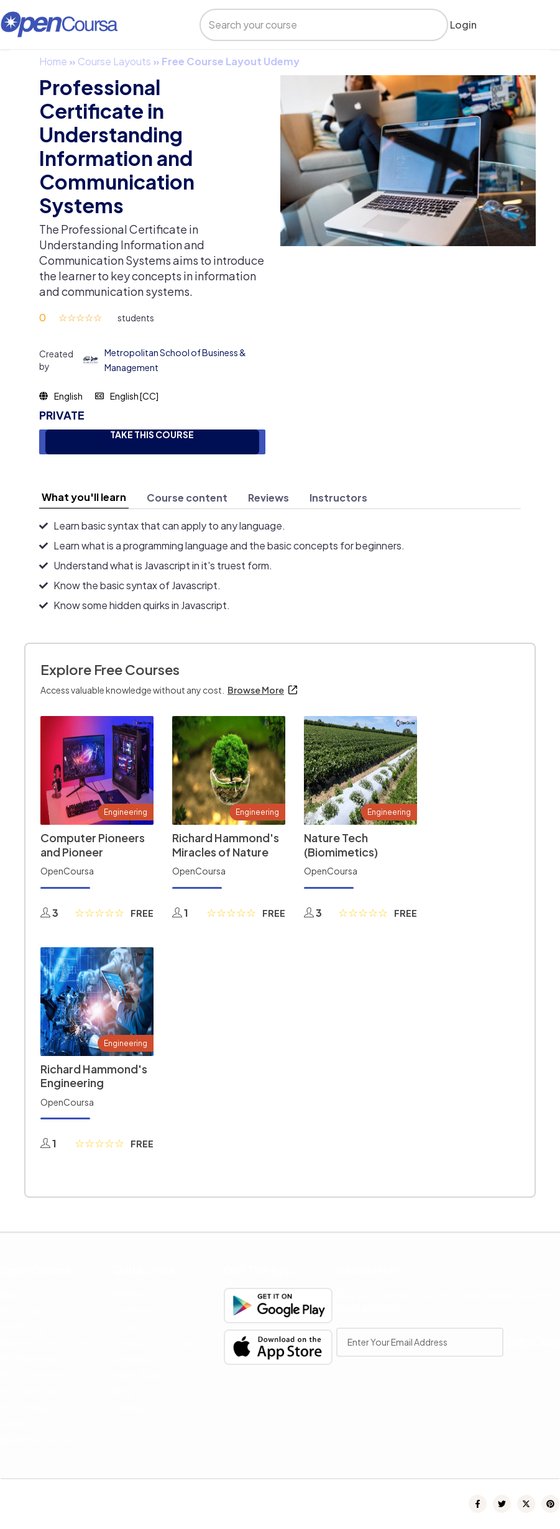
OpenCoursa (67, 870)
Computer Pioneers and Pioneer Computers (92, 851)
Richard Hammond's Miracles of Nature (225, 844)
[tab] (84, 497)
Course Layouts (114, 61)
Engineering (125, 812)
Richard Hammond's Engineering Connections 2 (93, 1083)
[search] (313, 25)
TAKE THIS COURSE (152, 434)
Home (53, 61)
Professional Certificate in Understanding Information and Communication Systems (117, 146)
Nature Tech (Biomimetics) (341, 844)
